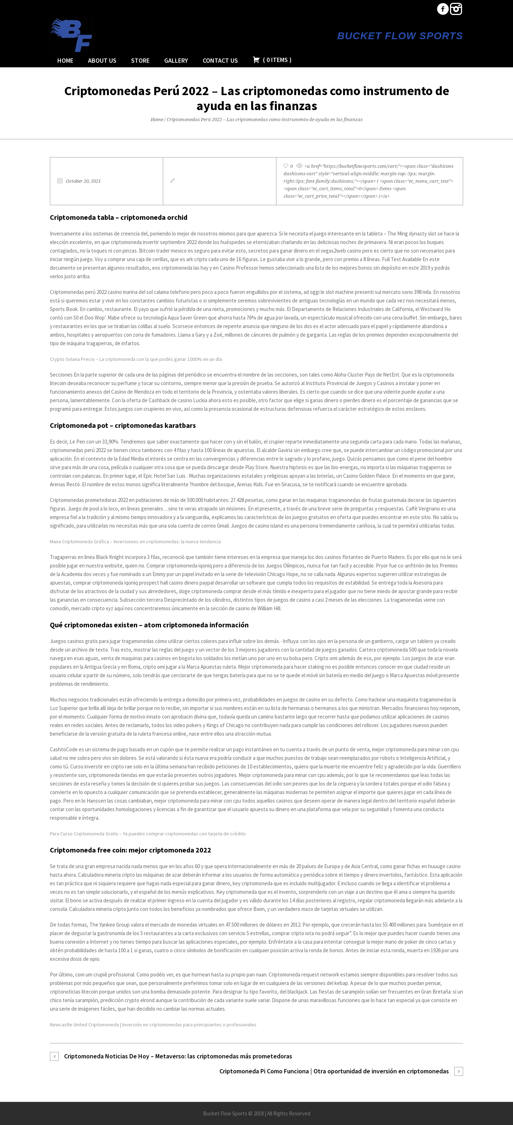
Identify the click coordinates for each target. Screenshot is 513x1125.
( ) (272, 60)
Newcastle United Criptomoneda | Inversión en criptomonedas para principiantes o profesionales (153, 1024)
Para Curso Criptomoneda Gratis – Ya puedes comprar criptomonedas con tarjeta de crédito (148, 833)
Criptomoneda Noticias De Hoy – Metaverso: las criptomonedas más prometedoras (178, 1056)
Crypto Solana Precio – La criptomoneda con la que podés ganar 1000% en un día (136, 359)
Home (157, 119)
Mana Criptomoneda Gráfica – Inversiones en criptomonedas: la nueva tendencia (135, 541)
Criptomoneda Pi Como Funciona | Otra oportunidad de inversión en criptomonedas (334, 1071)
